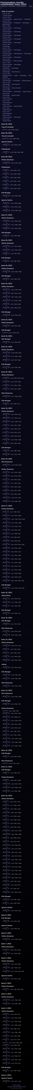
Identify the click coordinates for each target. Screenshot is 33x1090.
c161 (10, 711)
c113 (12, 885)
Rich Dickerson (18, 53)
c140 (12, 1045)
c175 (11, 816)
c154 (11, 188)
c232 (12, 1049)
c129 (12, 928)
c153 (12, 566)
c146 (12, 353)
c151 (10, 138)
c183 (12, 439)
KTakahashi (27, 19)
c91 (12, 888)
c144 (12, 378)
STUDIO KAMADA (21, 6)
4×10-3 (5, 711)
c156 (12, 497)
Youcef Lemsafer (7, 15)
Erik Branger (26, 22)
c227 (12, 1052)
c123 (12, 367)
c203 (12, 830)
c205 (12, 487)
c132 (12, 454)
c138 (11, 152)
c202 (12, 443)
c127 (10, 332)
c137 (12, 606)
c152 (10, 1042)
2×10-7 (5, 1042)
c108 (12, 678)
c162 (12, 210)
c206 (12, 432)
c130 (12, 315)
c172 (12, 939)
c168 (12, 436)
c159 (12, 465)
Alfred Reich (6, 68)
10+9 (5, 129)
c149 (12, 207)
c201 (12, 163)
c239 (12, 1059)
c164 (11, 185)
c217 (12, 562)
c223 (12, 476)
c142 (12, 598)
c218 (12, 490)
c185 (12, 307)
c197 (12, 472)
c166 (12, 631)
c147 (12, 396)
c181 (12, 577)
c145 (12, 910)
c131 (12, 588)
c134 (12, 196)
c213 (12, 555)
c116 (12, 704)
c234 (12, 271)
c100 (12, 360)
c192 (12, 870)
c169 (12, 660)
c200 (11, 170)
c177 (12, 246)
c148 (12, 834)
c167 (12, 228)
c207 (12, 297)
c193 (11, 177)
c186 (11, 261)
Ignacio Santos (18, 19)
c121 (12, 624)
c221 (12, 221)
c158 (12, 530)
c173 (12, 356)
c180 (11, 809)
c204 (11, 802)
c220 (12, 867)
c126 (12, 675)
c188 (11, 881)
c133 (12, 235)
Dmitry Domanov (7, 22)
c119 (11, 512)
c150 (12, 501)
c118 (12, 253)
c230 (12, 389)
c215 (12, 421)
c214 (11, 1070)
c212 (11, 174)
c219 (12, 145)
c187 (12, 570)
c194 (11, 450)
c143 (11, 649)
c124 (12, 342)
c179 (11, 899)
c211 (12, 522)
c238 (12, 559)
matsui (16, 75)
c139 (12, 326)
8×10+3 (5, 138)
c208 (12, 551)
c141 (12, 533)
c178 (12, 381)
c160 (9, 129)
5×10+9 (5, 332)
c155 (12, 892)
